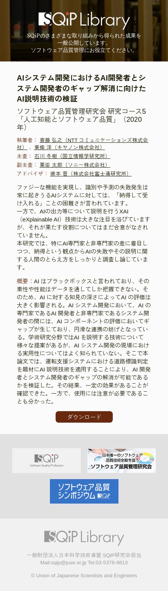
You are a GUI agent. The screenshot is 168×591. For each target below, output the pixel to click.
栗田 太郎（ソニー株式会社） (75, 165)
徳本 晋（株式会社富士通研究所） (91, 174)
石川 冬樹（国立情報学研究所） (72, 156)
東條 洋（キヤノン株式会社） (69, 147)
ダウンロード (84, 417)
